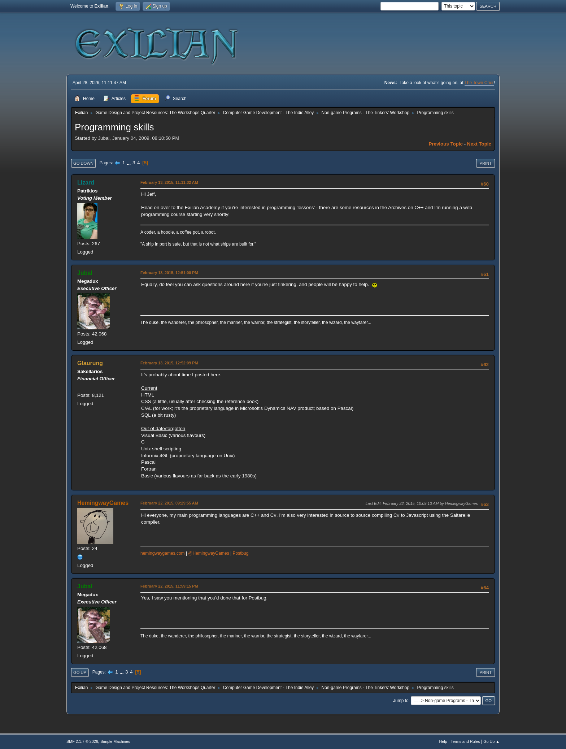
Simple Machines (115, 741)
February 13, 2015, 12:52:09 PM (169, 363)
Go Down (83, 163)
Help (443, 741)
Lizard (85, 182)
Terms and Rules (465, 741)
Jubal (84, 273)
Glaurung (90, 363)
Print (485, 163)
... (129, 162)
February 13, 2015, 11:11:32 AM (169, 182)
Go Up (79, 672)
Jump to (401, 700)
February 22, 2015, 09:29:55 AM (169, 503)
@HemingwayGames (208, 553)
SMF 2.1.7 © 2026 (82, 741)
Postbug (241, 553)
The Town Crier (479, 82)
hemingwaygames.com (162, 553)
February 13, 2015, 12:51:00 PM (169, 272)
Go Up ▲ (491, 741)
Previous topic (445, 144)
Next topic (479, 144)
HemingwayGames (103, 503)
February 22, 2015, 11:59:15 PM (169, 586)
